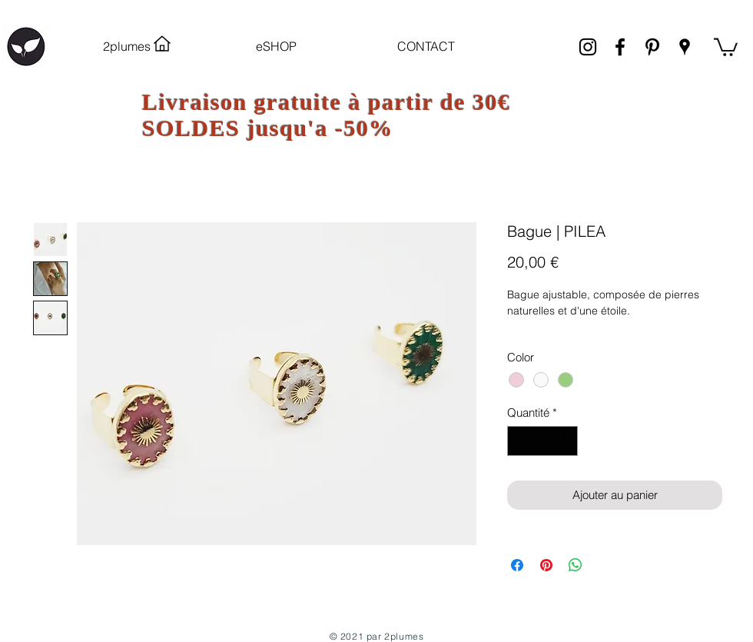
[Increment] (566, 441)
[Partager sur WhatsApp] (575, 565)
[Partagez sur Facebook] (517, 565)
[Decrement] (519, 441)
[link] (726, 46)
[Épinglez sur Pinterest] (546, 565)
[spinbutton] (543, 441)
